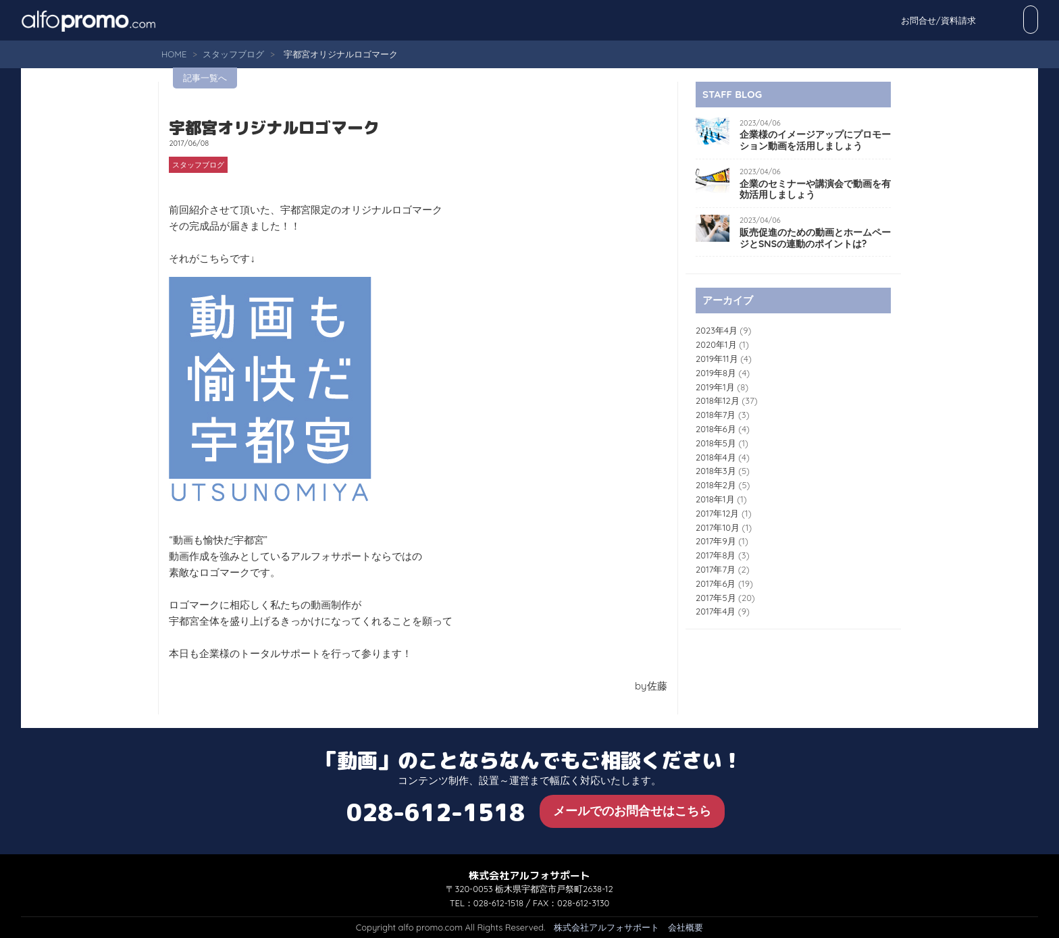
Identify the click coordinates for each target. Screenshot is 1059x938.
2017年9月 (716, 541)
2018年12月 (718, 400)
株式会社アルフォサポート (606, 927)
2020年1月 (716, 344)
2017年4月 (715, 611)
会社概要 (685, 927)
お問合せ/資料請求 (993, 20)
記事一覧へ (205, 77)
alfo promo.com (105, 20)
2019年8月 (716, 372)
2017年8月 (715, 555)
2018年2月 (716, 484)
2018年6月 (716, 428)
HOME (173, 54)
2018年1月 (715, 499)
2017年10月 (718, 527)
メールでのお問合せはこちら (632, 810)
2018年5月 (716, 443)
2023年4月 (717, 330)
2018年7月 (715, 414)
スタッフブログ (233, 54)
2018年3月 (716, 470)
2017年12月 (717, 513)
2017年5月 (716, 597)
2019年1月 (715, 387)
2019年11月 (717, 358)
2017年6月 (715, 583)
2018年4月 (716, 457)
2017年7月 (715, 569)
